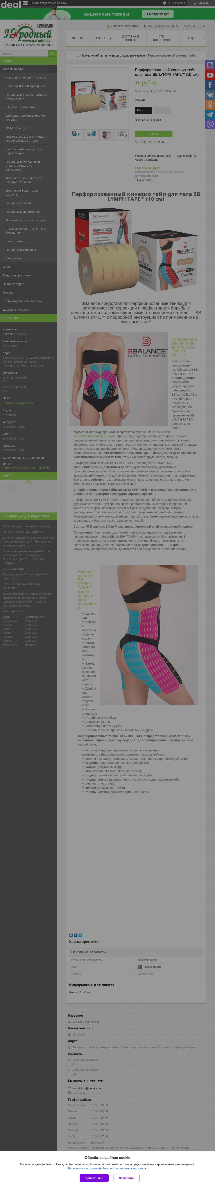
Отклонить (126, 1178)
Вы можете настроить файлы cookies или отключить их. (106, 1168)
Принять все (94, 1178)
